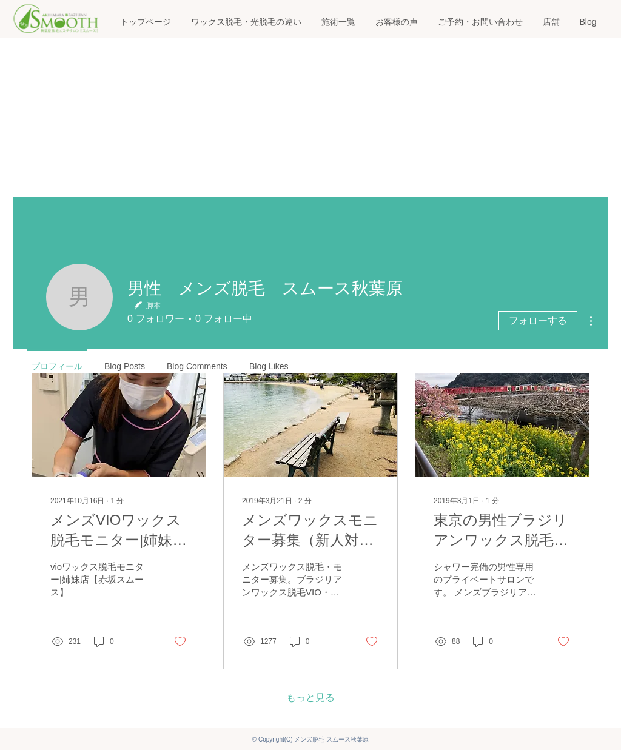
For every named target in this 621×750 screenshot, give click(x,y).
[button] (338, 22)
